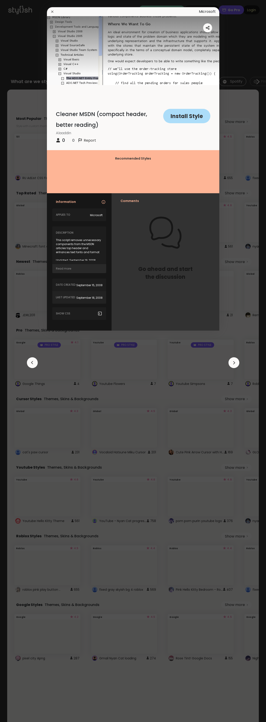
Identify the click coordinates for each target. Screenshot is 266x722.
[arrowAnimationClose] (32, 362)
